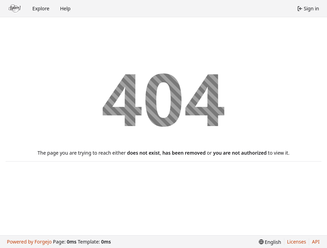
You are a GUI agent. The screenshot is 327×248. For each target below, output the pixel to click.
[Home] (14, 8)
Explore (40, 8)
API (315, 241)
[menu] (270, 242)
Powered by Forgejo (29, 241)
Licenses (296, 241)
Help (65, 8)
